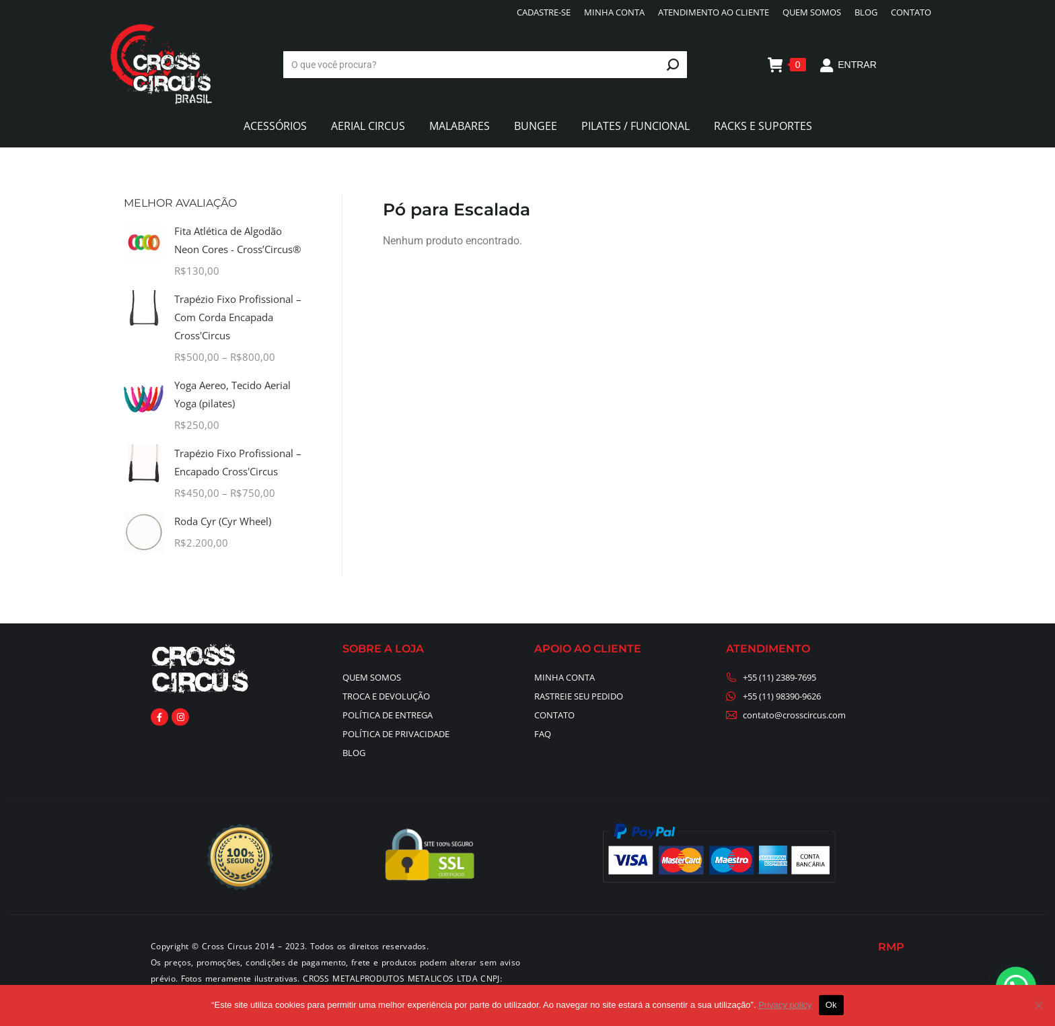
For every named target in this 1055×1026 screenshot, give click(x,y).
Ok (831, 1005)
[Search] (485, 64)
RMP (891, 946)
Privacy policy (784, 1005)
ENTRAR (848, 64)
